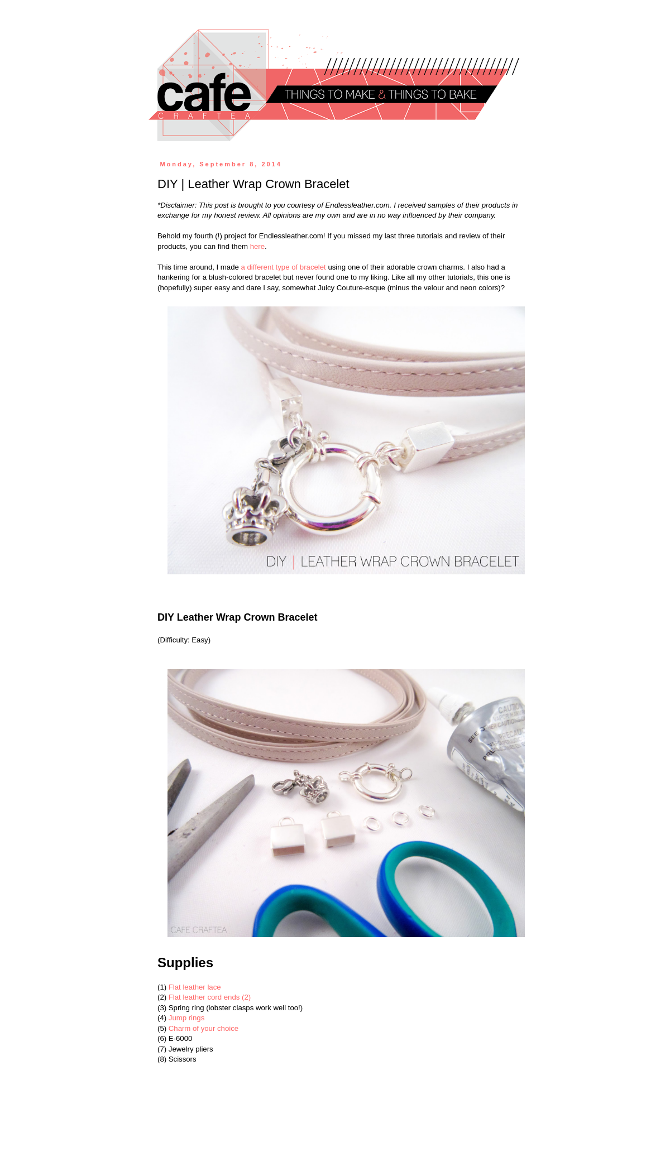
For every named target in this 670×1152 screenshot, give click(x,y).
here (257, 246)
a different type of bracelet (283, 267)
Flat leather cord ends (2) (210, 997)
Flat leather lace (195, 987)
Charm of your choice (203, 1028)
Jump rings (187, 1018)
